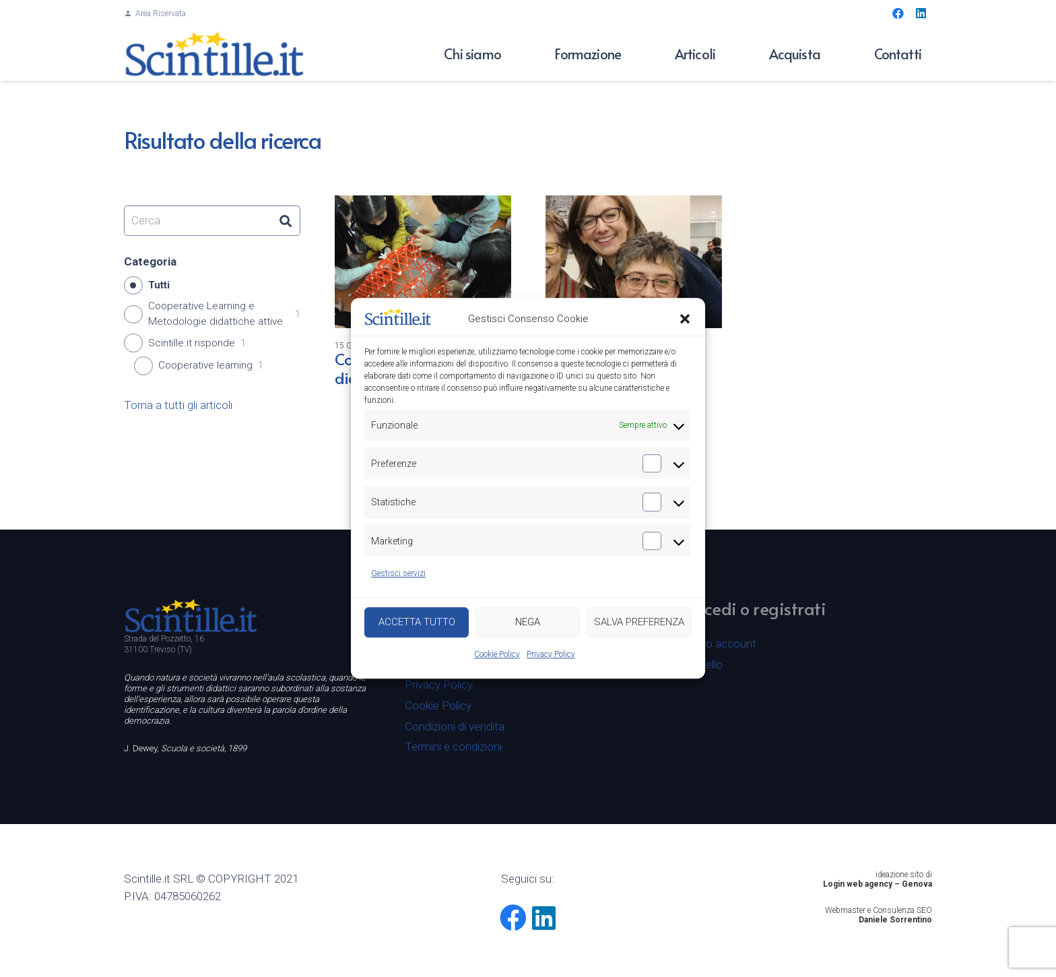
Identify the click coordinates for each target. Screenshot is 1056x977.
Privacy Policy (551, 654)
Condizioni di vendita (454, 726)
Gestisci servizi (398, 574)
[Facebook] (897, 13)
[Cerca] (212, 221)
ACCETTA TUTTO (416, 623)
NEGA (527, 623)
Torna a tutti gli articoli (178, 405)
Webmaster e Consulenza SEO (878, 910)
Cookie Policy (497, 654)
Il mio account (721, 643)
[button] (685, 319)
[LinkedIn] (920, 13)
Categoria (150, 261)
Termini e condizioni (453, 746)
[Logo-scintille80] (215, 53)
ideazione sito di (904, 874)
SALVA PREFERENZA (639, 623)
